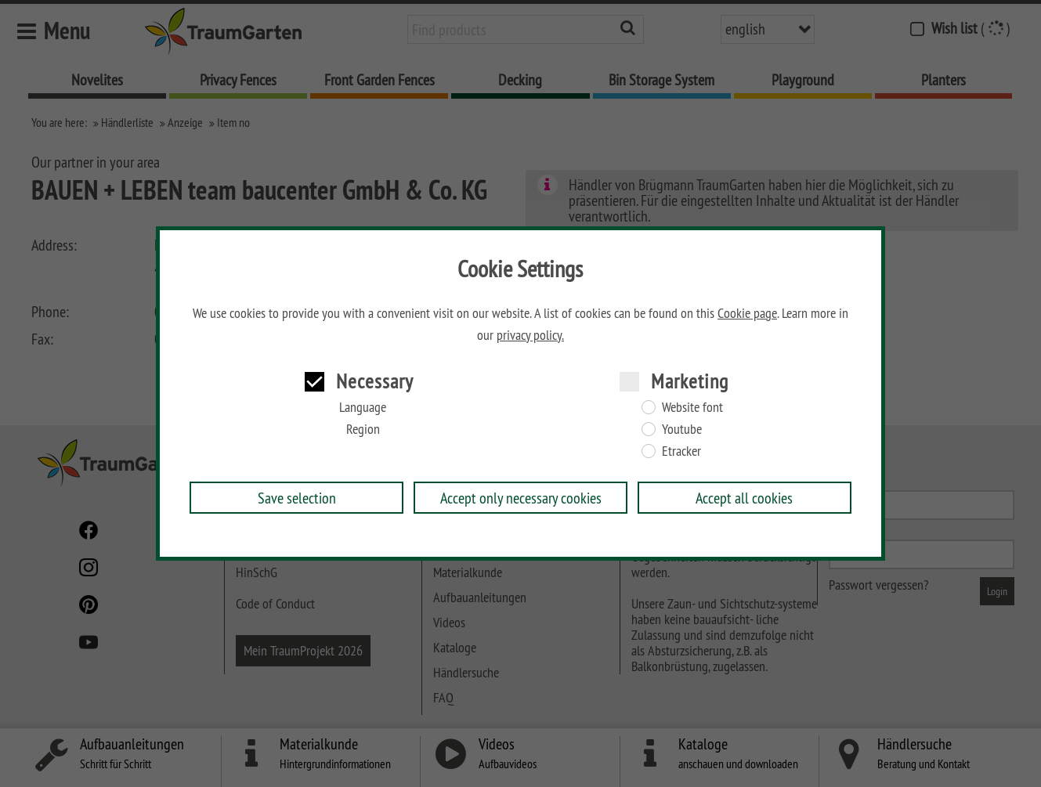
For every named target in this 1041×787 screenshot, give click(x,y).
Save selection (297, 497)
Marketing (689, 381)
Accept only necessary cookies (521, 497)
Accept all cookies (744, 497)
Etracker (681, 451)
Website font (692, 407)
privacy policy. (530, 335)
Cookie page (747, 313)
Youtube (682, 429)
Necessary (375, 381)
